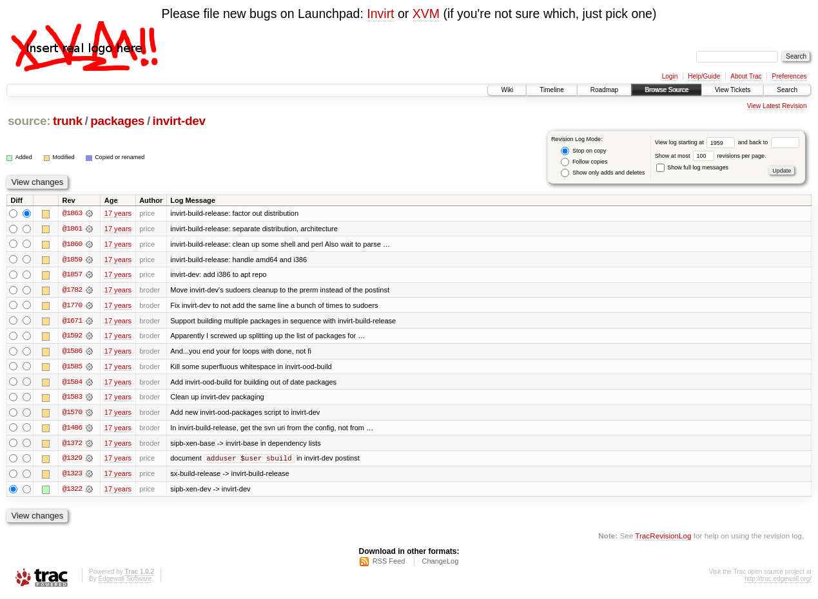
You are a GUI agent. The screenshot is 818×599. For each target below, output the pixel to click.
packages (117, 121)
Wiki (507, 89)
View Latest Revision (777, 105)
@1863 (72, 213)
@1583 (72, 399)
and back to (768, 142)
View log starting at (696, 142)
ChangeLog (440, 564)
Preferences (789, 76)
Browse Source (666, 89)
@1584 (72, 383)
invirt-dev (179, 121)
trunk (68, 121)
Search (787, 89)
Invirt (380, 13)
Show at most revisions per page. (710, 156)
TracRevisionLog (663, 538)
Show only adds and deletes (603, 173)
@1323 (72, 476)
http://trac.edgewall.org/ (778, 581)
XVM (426, 13)
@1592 (72, 337)
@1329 (72, 460)
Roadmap (604, 89)
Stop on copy (583, 151)
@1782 (72, 290)
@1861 (72, 228)
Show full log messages (692, 167)
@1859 (72, 259)
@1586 (72, 352)
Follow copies (584, 162)
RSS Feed (389, 564)
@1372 (72, 445)
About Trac (745, 76)
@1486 (72, 429)
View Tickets (732, 89)
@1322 (72, 491)
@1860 (72, 244)
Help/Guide (704, 76)
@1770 (72, 306)
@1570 (72, 414)
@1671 (72, 321)
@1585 (72, 368)
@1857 (72, 275)
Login (669, 76)
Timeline (551, 89)
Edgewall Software (124, 581)
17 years (117, 213)
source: (29, 121)
